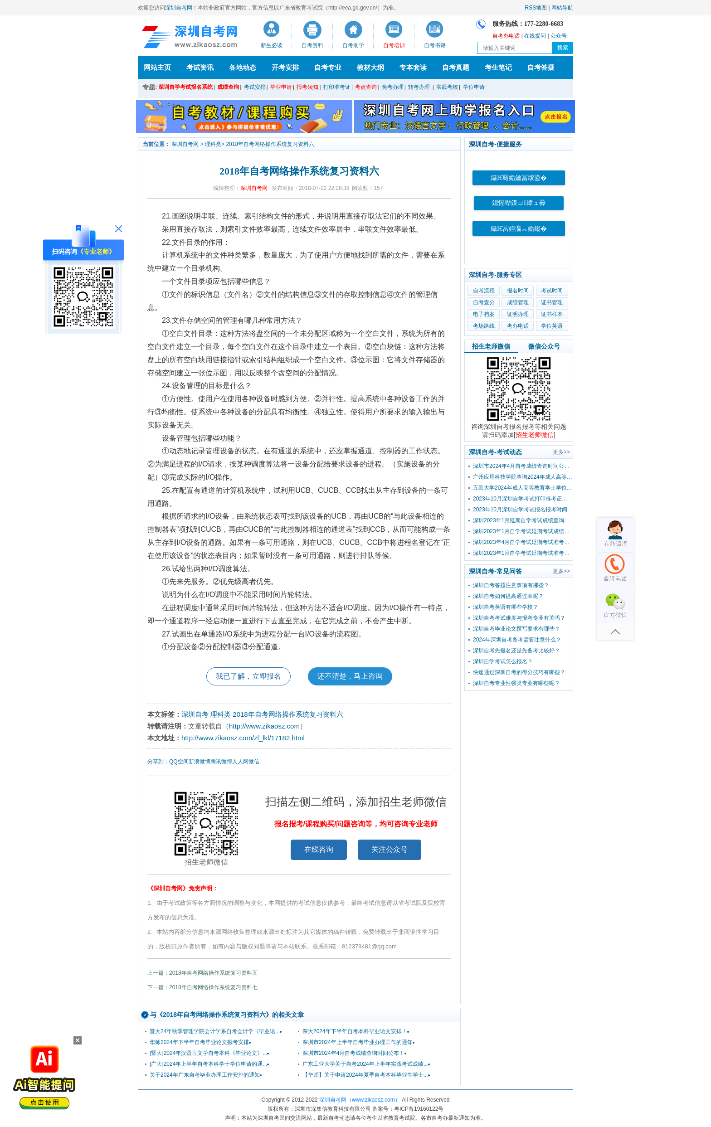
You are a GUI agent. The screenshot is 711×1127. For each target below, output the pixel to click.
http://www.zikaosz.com (264, 726)
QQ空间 (179, 761)
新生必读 (271, 45)
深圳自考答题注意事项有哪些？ (511, 585)
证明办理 (518, 314)
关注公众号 (389, 849)
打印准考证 (337, 87)
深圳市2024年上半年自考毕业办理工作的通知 (357, 1042)
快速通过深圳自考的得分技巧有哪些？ (519, 672)
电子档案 (484, 314)
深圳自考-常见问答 (495, 571)
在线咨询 (318, 849)
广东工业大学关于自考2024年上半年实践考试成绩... (365, 1064)
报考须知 (307, 87)
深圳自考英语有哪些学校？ (505, 607)
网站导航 (562, 8)
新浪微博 (199, 761)
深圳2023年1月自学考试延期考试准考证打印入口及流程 (523, 553)
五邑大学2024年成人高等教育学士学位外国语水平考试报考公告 (523, 488)
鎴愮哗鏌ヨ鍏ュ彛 (518, 202)
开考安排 (285, 67)
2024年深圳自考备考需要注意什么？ (517, 639)
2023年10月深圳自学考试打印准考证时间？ (523, 498)
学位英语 (552, 326)
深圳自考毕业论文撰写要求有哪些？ (516, 629)
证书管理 (552, 302)
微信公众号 (544, 346)
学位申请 (474, 87)
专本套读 (413, 67)
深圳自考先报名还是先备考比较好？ (516, 650)
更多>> (561, 452)
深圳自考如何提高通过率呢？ (508, 596)
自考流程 (484, 290)
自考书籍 (435, 45)
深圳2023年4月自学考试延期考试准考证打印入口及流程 (523, 542)
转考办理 (419, 87)
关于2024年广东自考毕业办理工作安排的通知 (205, 1075)
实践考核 (447, 87)
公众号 (558, 36)
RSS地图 (536, 8)
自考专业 (327, 67)
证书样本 (552, 314)
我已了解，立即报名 (248, 676)
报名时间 (518, 290)
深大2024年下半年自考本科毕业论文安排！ (354, 1031)
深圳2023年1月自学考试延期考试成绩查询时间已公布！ (523, 531)
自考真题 (455, 67)
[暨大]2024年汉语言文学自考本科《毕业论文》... (208, 1053)
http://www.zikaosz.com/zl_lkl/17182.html (243, 738)
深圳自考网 (178, 8)
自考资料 (312, 45)
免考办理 (393, 87)
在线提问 (535, 36)
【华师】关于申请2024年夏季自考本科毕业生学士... (365, 1075)
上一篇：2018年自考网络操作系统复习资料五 (202, 973)
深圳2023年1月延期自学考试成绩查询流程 (523, 520)
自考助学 (353, 45)
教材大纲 (370, 67)
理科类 (213, 144)
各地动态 (242, 67)
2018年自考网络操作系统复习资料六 (270, 144)
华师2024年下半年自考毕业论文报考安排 (199, 1042)
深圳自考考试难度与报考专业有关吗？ (519, 618)
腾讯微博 (221, 761)
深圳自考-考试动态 (495, 452)
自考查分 (484, 302)
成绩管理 (518, 302)
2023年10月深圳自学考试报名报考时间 (520, 509)
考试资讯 (200, 67)
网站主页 (157, 67)
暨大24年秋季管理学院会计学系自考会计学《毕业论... (215, 1031)
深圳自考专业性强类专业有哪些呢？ (516, 683)
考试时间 (552, 290)
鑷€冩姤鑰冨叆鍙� (519, 178)
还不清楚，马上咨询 (350, 676)
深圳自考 (195, 714)
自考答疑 (541, 67)
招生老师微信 (491, 346)
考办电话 (518, 326)
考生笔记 (498, 67)
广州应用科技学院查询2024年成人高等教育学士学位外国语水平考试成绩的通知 (523, 477)
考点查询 (366, 87)
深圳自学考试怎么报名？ (503, 661)
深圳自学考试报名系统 (185, 87)
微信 (253, 761)
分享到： (158, 761)
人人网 (240, 761)
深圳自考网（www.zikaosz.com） (359, 1100)
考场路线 (484, 326)
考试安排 (255, 87)
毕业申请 (281, 87)
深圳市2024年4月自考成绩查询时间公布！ (353, 1053)
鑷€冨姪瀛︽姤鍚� (519, 228)
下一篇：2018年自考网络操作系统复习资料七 (202, 987)
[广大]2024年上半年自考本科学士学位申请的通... (208, 1064)
